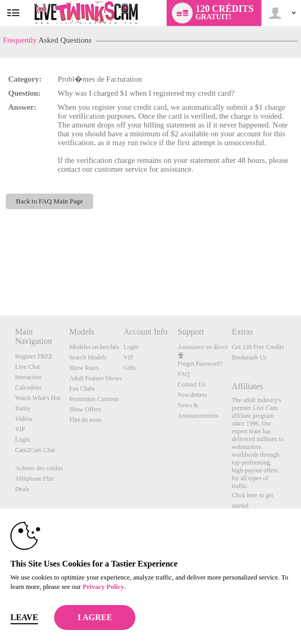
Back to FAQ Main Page (49, 201)
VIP (20, 429)
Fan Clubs (82, 388)
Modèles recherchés (94, 347)
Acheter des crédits (39, 468)
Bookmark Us (249, 357)
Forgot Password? (200, 363)
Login (22, 439)
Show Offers (85, 409)
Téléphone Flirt (34, 478)
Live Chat (27, 366)
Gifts (129, 367)
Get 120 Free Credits (258, 347)
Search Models (88, 357)
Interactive (28, 377)
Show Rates (84, 367)
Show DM (0, 276)
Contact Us (192, 384)
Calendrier (28, 387)
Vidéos (23, 418)
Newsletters (192, 394)
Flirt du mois (85, 419)
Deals (22, 489)
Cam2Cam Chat (35, 450)
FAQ (184, 374)
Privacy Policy (103, 586)
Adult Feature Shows (95, 378)
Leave (24, 617)
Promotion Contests (94, 399)
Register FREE (34, 356)
